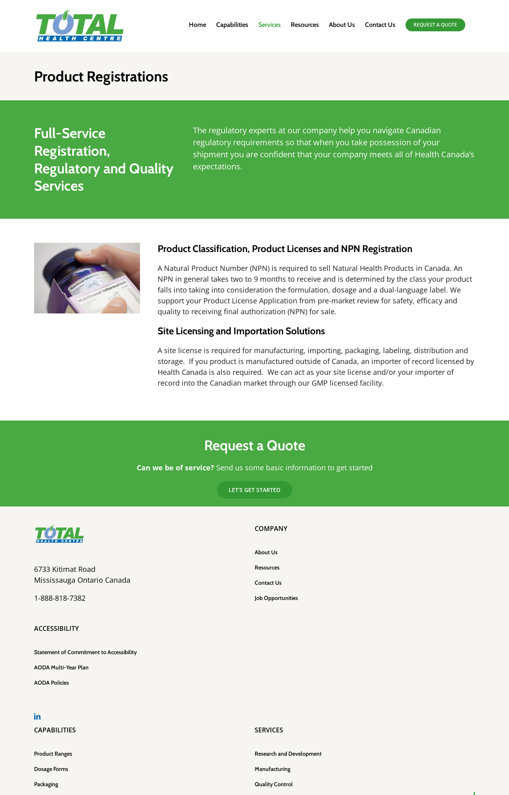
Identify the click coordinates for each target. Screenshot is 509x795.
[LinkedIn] (37, 716)
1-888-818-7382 (59, 598)
